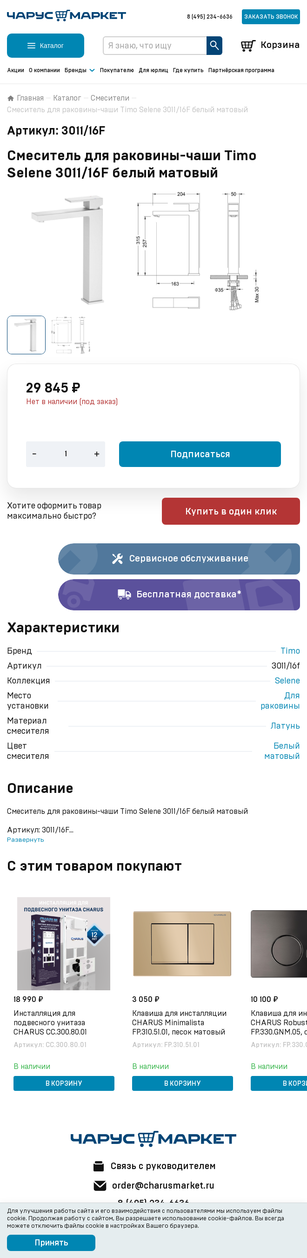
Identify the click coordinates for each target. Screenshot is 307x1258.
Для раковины (280, 701)
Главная (25, 98)
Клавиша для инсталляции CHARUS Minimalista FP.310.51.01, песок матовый (180, 1023)
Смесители (110, 98)
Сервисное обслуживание (179, 560)
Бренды (80, 71)
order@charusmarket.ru (154, 1185)
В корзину (64, 1084)
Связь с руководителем (153, 1166)
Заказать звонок (271, 17)
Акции (15, 70)
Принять (51, 1243)
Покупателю (117, 70)
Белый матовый (282, 752)
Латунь (285, 727)
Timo (290, 652)
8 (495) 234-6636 (210, 17)
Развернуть (25, 840)
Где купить (188, 70)
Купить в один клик (241, 512)
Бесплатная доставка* (179, 595)
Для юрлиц (153, 70)
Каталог (67, 98)
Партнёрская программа (241, 70)
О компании (44, 70)
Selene (287, 681)
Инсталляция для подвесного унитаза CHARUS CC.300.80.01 (51, 1023)
